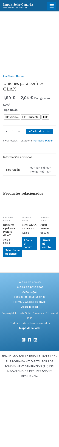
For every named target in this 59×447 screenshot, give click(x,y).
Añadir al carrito (39, 131)
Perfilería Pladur (13, 76)
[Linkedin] (35, 340)
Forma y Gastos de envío (29, 301)
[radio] (12, 117)
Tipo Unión (10, 110)
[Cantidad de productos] (12, 131)
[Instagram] (24, 340)
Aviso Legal (29, 291)
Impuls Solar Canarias (18, 4)
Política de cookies (30, 282)
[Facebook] (29, 340)
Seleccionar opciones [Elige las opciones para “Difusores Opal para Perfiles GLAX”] (12, 252)
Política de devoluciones (29, 296)
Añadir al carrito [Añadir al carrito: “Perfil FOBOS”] (46, 244)
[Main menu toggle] (51, 6)
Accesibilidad (29, 306)
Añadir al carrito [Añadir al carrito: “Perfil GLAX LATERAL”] (28, 244)
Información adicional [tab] (17, 157)
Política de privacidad (30, 286)
